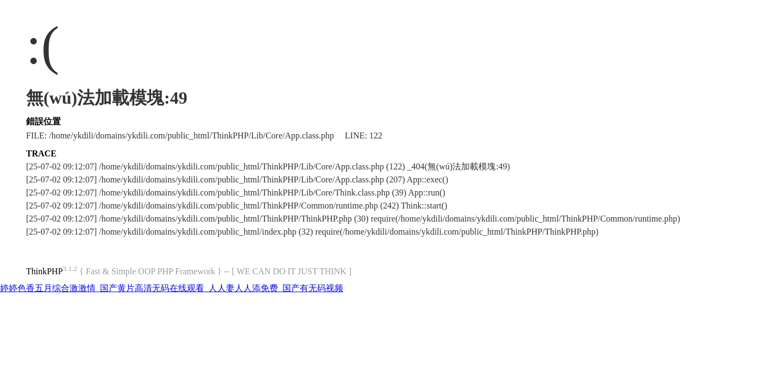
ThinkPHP (44, 271)
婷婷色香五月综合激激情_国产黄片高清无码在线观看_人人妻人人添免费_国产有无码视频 (171, 288)
